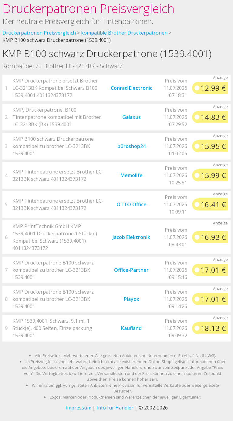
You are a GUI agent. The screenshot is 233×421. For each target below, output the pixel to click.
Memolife (131, 175)
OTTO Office (131, 204)
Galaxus (131, 117)
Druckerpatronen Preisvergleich (88, 8)
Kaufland (131, 328)
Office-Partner (131, 270)
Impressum (78, 407)
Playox (131, 299)
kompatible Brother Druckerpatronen (124, 32)
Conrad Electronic (131, 88)
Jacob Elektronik (131, 237)
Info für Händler (114, 407)
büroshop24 (131, 146)
